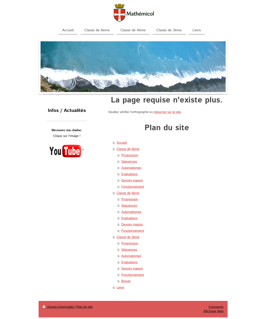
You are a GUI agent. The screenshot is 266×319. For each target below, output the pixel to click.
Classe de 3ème (128, 237)
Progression (129, 155)
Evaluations (129, 174)
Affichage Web (213, 311)
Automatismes (131, 168)
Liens (120, 287)
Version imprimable (59, 307)
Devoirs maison (132, 180)
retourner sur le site (167, 112)
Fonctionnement (132, 186)
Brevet (125, 281)
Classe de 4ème (128, 193)
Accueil (122, 142)
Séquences (129, 161)
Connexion (216, 307)
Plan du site (84, 307)
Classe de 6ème (128, 149)
